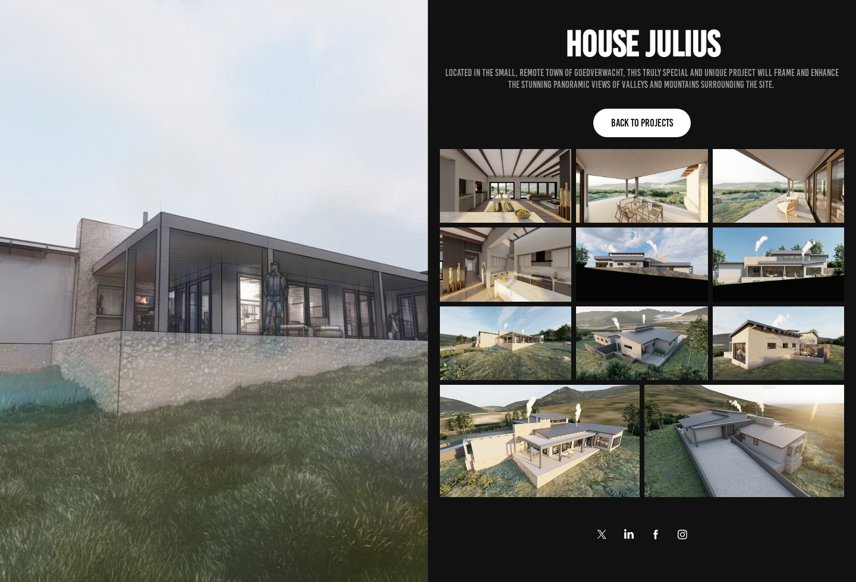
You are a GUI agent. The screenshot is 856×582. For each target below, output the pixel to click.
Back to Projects (642, 123)
